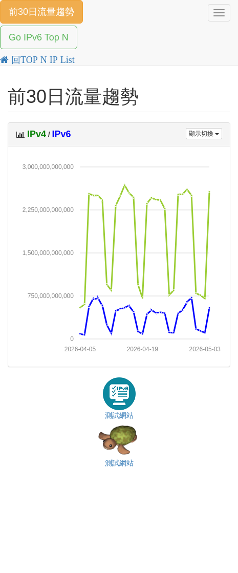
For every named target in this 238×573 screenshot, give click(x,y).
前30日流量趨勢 (41, 12)
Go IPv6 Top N (39, 37)
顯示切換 (204, 133)
